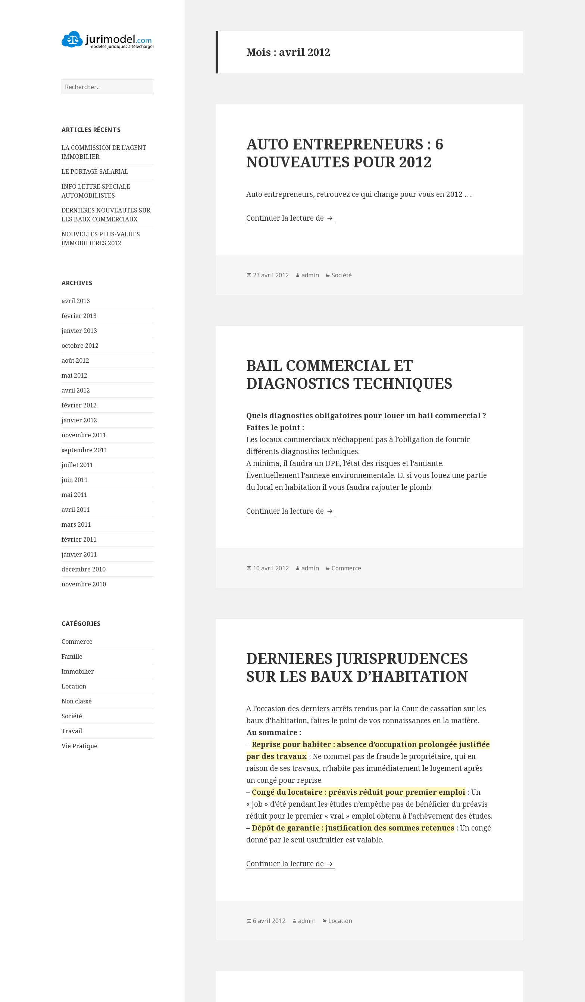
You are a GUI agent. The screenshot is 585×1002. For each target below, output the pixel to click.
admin (310, 275)
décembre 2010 (84, 569)
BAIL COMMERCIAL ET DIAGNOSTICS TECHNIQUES (349, 374)
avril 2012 (76, 390)
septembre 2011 (84, 450)
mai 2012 (74, 375)
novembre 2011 (84, 435)
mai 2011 (74, 495)
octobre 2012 (80, 345)
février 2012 (79, 405)
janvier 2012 (79, 420)
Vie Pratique (79, 746)
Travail (72, 731)
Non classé (77, 701)
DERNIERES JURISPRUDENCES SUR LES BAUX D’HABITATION (357, 667)
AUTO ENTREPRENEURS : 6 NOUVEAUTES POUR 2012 (344, 152)
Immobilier (78, 671)
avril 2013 (76, 301)
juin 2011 (75, 480)
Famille (72, 656)
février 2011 (79, 539)
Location (74, 686)
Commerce (77, 641)
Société (72, 716)
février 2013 (79, 316)
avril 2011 (76, 509)
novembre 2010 (84, 584)
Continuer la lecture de (290, 218)
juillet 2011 (77, 465)
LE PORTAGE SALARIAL (95, 171)
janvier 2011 (79, 554)
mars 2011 (76, 524)
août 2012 (75, 360)
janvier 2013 (79, 331)
